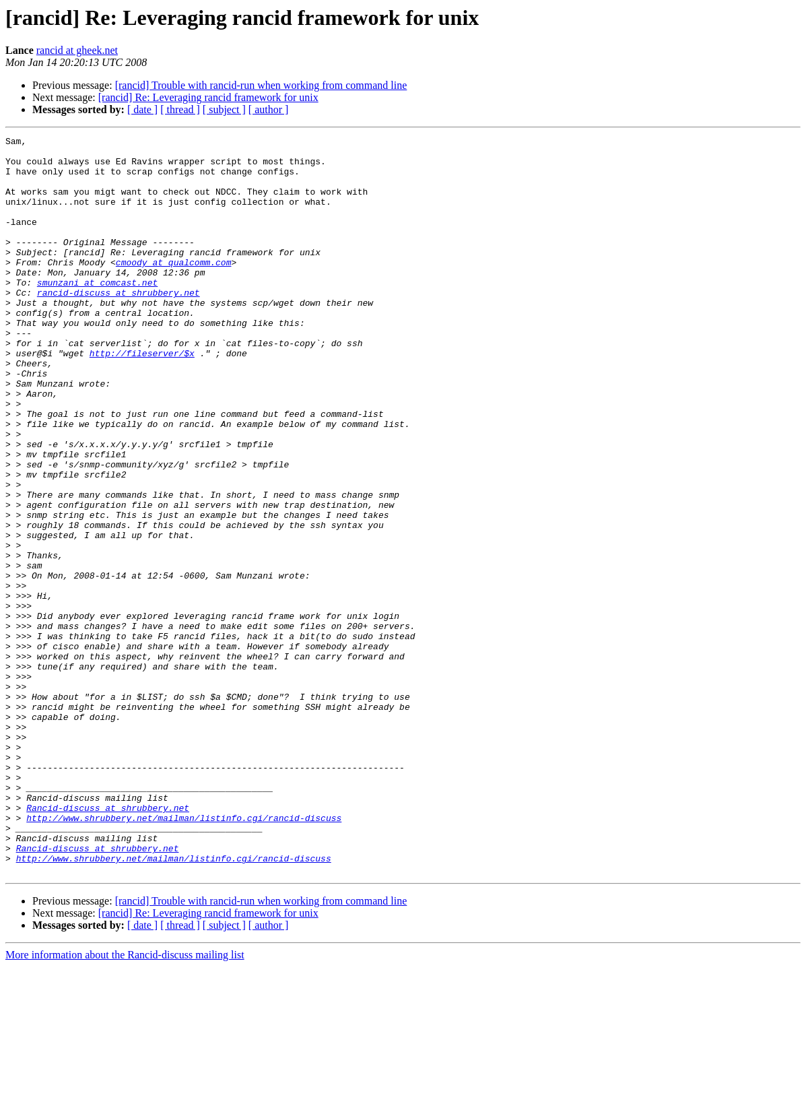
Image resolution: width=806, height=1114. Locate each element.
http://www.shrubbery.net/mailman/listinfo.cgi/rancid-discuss (183, 955)
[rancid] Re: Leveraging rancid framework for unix (208, 97)
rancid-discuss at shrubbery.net (118, 325)
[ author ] (268, 109)
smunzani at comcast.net (97, 312)
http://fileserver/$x (142, 397)
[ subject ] (224, 109)
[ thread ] (180, 109)
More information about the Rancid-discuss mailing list (124, 1102)
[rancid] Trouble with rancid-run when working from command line (261, 85)
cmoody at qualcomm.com (174, 288)
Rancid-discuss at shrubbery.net (107, 943)
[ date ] (142, 109)
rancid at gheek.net (77, 50)
